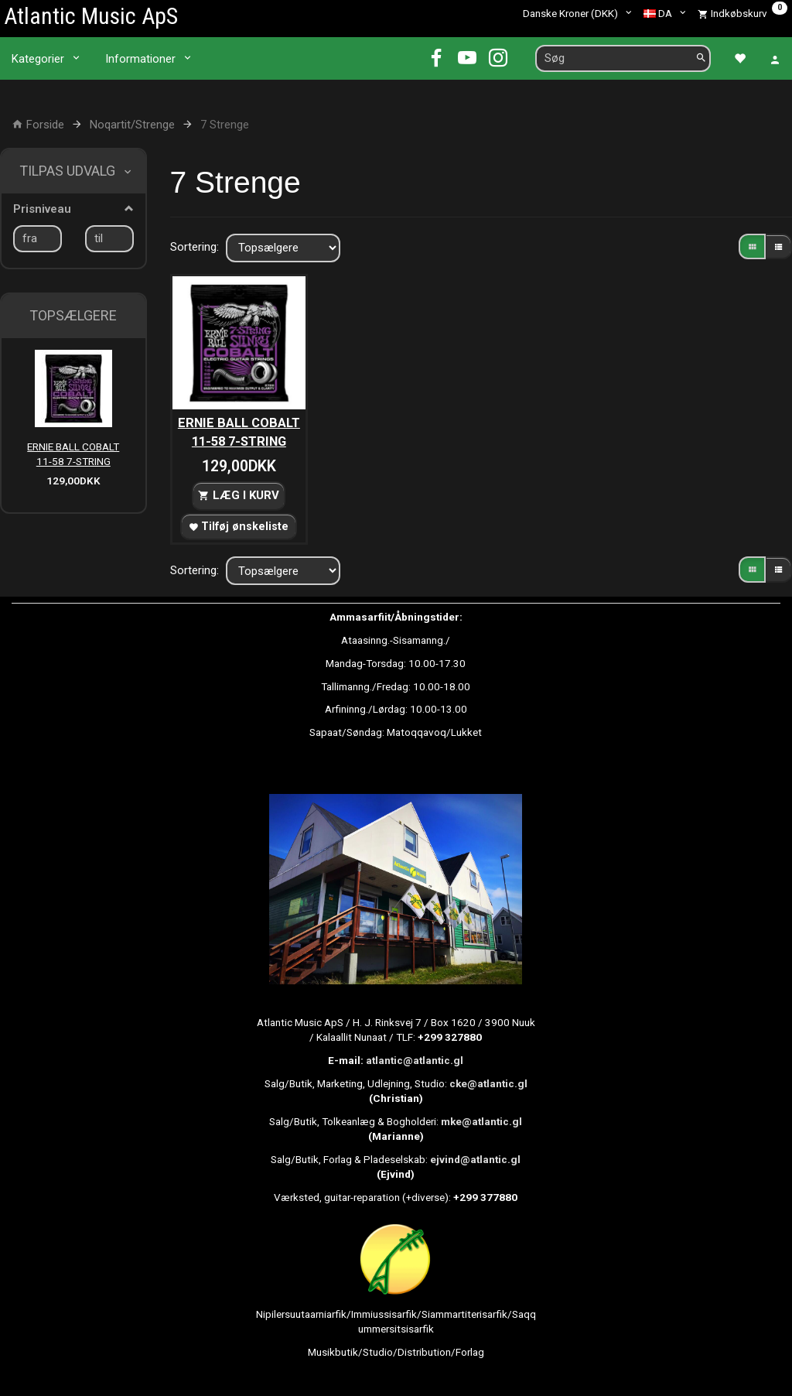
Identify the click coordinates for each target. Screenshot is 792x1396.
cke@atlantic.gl (488, 1083)
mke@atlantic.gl (481, 1121)
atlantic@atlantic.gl (414, 1060)
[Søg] (701, 58)
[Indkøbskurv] (742, 13)
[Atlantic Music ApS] (91, 15)
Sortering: (194, 247)
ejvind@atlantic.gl (475, 1159)
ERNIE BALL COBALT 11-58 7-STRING (73, 453)
